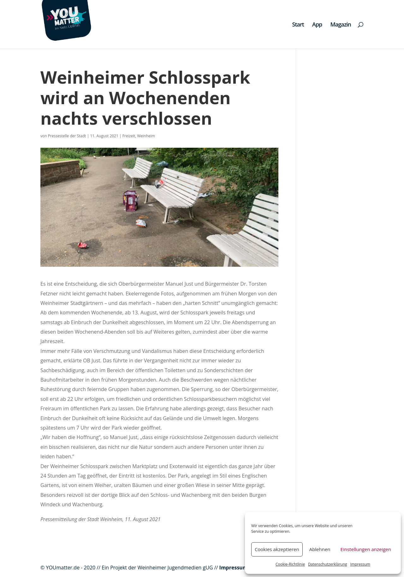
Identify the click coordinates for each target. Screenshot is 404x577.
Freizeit (128, 136)
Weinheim (146, 136)
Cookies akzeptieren (277, 549)
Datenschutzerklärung (327, 564)
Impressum (360, 564)
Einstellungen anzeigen (366, 549)
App (317, 25)
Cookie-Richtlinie (290, 564)
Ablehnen (319, 549)
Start (298, 25)
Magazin (340, 25)
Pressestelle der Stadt (67, 136)
